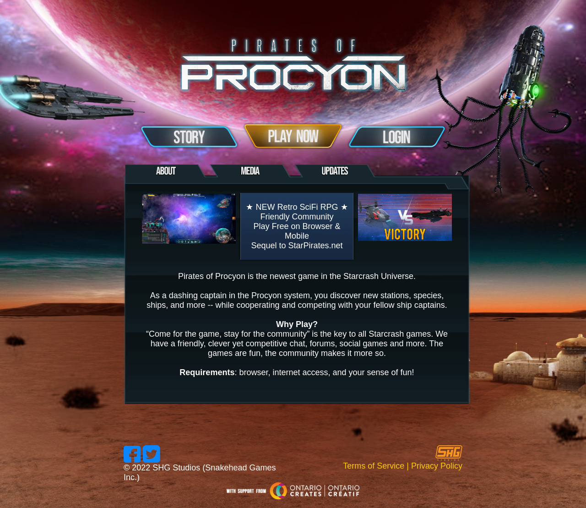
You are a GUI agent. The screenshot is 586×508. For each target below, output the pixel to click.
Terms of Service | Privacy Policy (402, 465)
